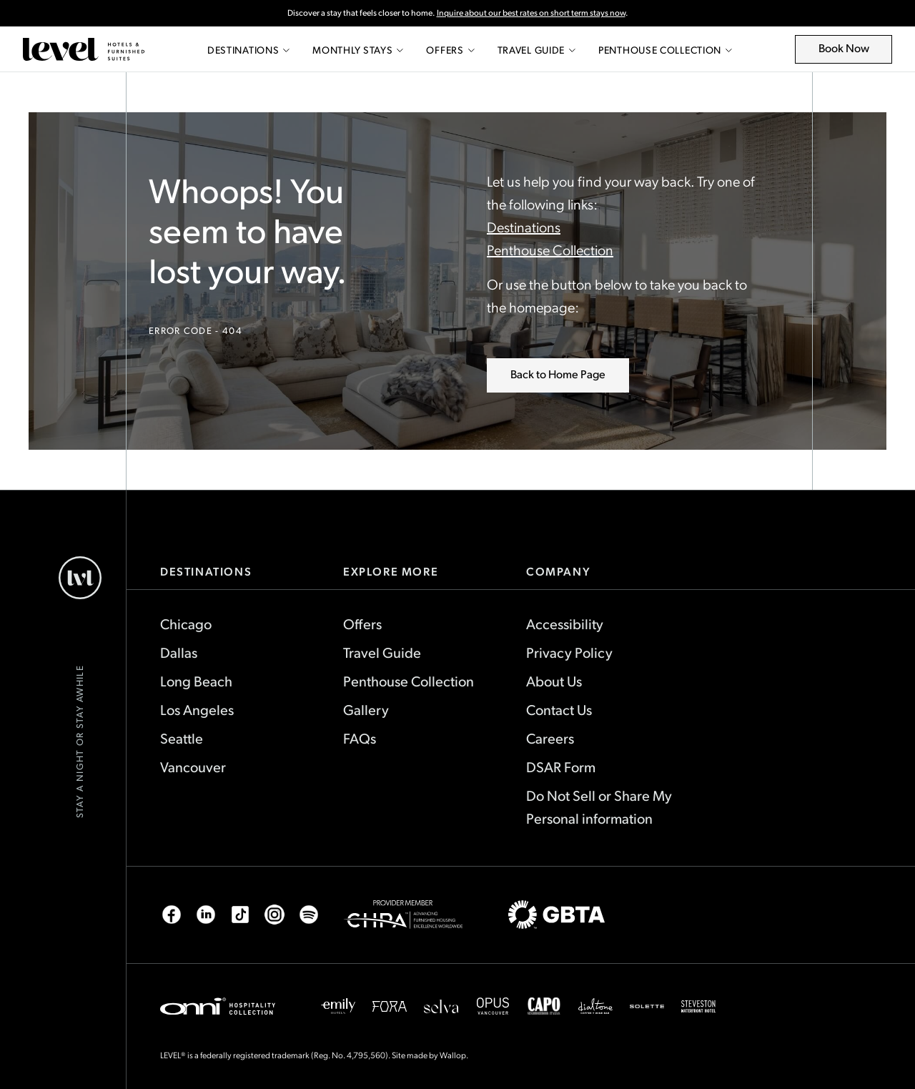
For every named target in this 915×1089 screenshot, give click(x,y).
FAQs (359, 738)
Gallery (366, 709)
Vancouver (193, 766)
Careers (550, 738)
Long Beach (196, 680)
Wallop (453, 1054)
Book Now (851, 52)
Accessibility (564, 623)
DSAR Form (560, 766)
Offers (450, 50)
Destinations (248, 50)
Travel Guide (536, 50)
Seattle (181, 738)
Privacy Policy (569, 652)
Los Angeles (197, 709)
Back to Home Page (557, 373)
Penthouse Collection (665, 50)
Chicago (186, 623)
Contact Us (559, 709)
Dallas (178, 652)
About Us (554, 680)
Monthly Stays (357, 50)
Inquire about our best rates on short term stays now (531, 12)
